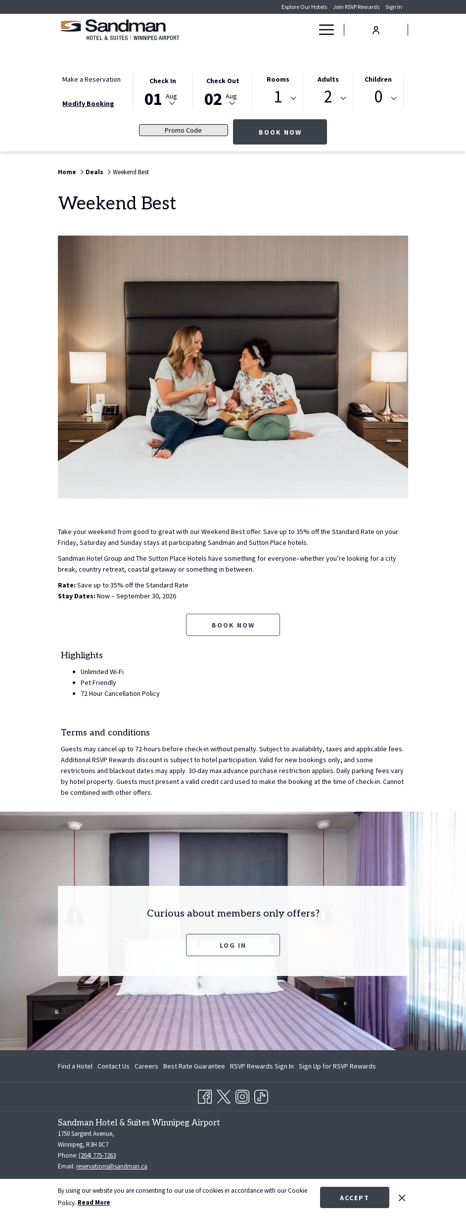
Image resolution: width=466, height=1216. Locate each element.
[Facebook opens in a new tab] (205, 1095)
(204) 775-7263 (97, 1155)
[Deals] (285, 30)
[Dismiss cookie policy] (402, 1197)
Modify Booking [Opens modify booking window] (88, 103)
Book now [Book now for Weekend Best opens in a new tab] (233, 625)
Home (67, 172)
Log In (233, 945)
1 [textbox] (278, 96)
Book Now (293, 132)
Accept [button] (355, 1197)
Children (378, 79)
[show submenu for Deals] (307, 30)
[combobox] (277, 98)
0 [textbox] (378, 96)
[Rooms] (250, 30)
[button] (163, 90)
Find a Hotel (75, 1066)
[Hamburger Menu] (323, 30)
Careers (146, 1066)
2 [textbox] (328, 96)
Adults (328, 79)
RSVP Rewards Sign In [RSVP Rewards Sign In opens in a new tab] (262, 1067)
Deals (94, 172)
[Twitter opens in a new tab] (224, 1095)
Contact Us (113, 1066)
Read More (94, 1202)
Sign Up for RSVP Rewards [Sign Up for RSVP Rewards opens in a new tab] (337, 1067)
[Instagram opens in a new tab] (242, 1095)
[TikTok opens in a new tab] (261, 1095)
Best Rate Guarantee (194, 1066)
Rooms (278, 79)
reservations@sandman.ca (111, 1166)
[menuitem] (76, 1066)
